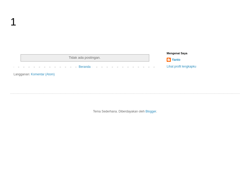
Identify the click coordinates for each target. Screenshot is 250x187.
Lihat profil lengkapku (181, 66)
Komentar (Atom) (43, 74)
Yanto (176, 60)
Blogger (151, 111)
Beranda (84, 67)
